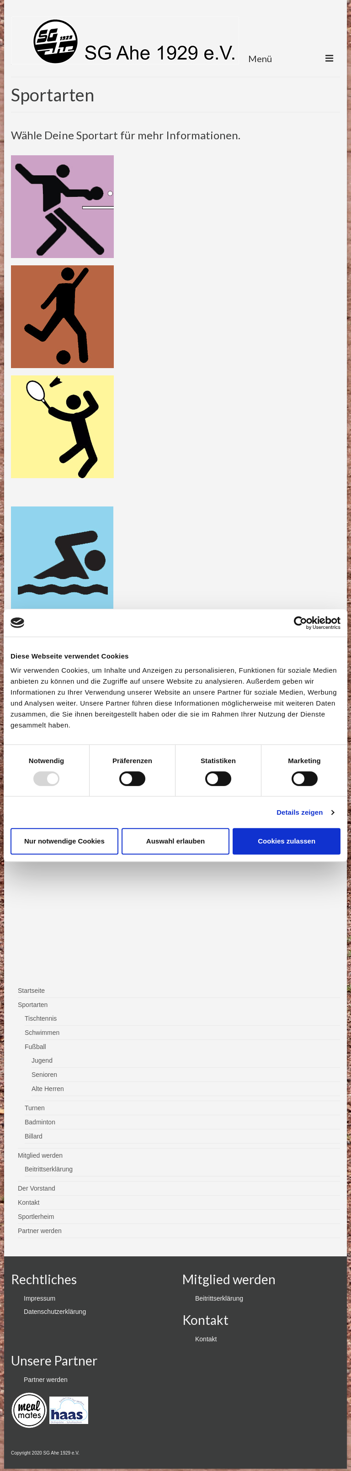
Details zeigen (300, 812)
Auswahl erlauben (175, 841)
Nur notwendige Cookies (64, 841)
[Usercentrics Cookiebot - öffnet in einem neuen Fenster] (300, 623)
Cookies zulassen (286, 841)
